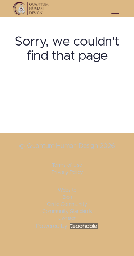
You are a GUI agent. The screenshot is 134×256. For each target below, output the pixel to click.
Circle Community (67, 204)
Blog (67, 197)
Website (67, 190)
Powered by (67, 226)
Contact (67, 218)
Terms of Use (67, 165)
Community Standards (67, 211)
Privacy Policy (67, 172)
